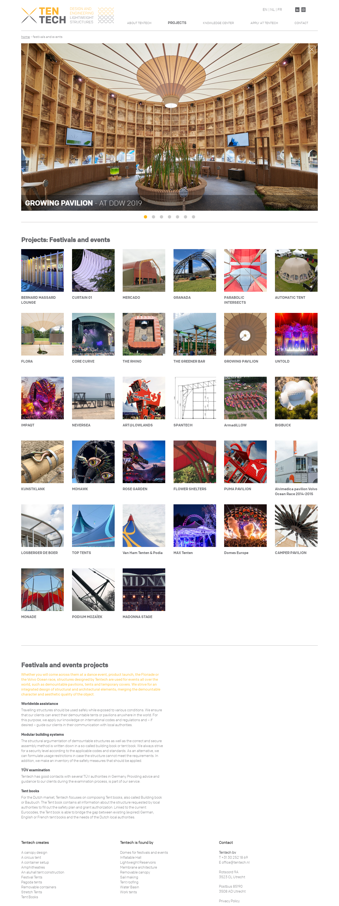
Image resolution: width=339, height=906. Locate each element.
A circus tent (31, 857)
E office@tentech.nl (234, 862)
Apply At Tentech (264, 23)
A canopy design (34, 852)
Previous (28, 126)
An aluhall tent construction (42, 872)
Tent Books (29, 897)
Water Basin (129, 887)
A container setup (35, 862)
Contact (301, 23)
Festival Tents (31, 877)
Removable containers (38, 887)
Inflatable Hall (130, 857)
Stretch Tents (31, 892)
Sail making (129, 877)
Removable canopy (135, 872)
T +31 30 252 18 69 (233, 857)
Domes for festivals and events (144, 852)
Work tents (128, 892)
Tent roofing (129, 882)
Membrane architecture (138, 867)
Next (310, 126)
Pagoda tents (31, 882)
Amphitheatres (33, 867)
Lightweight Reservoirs (138, 862)
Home (25, 37)
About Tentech (139, 23)
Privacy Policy (229, 901)
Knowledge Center (218, 23)
